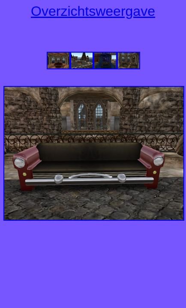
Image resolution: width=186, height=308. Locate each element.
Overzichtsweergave (93, 11)
